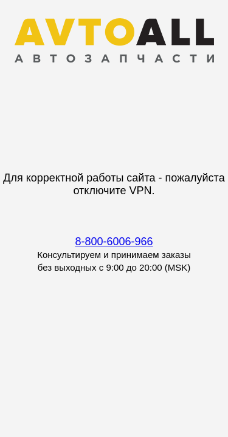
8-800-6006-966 (114, 241)
